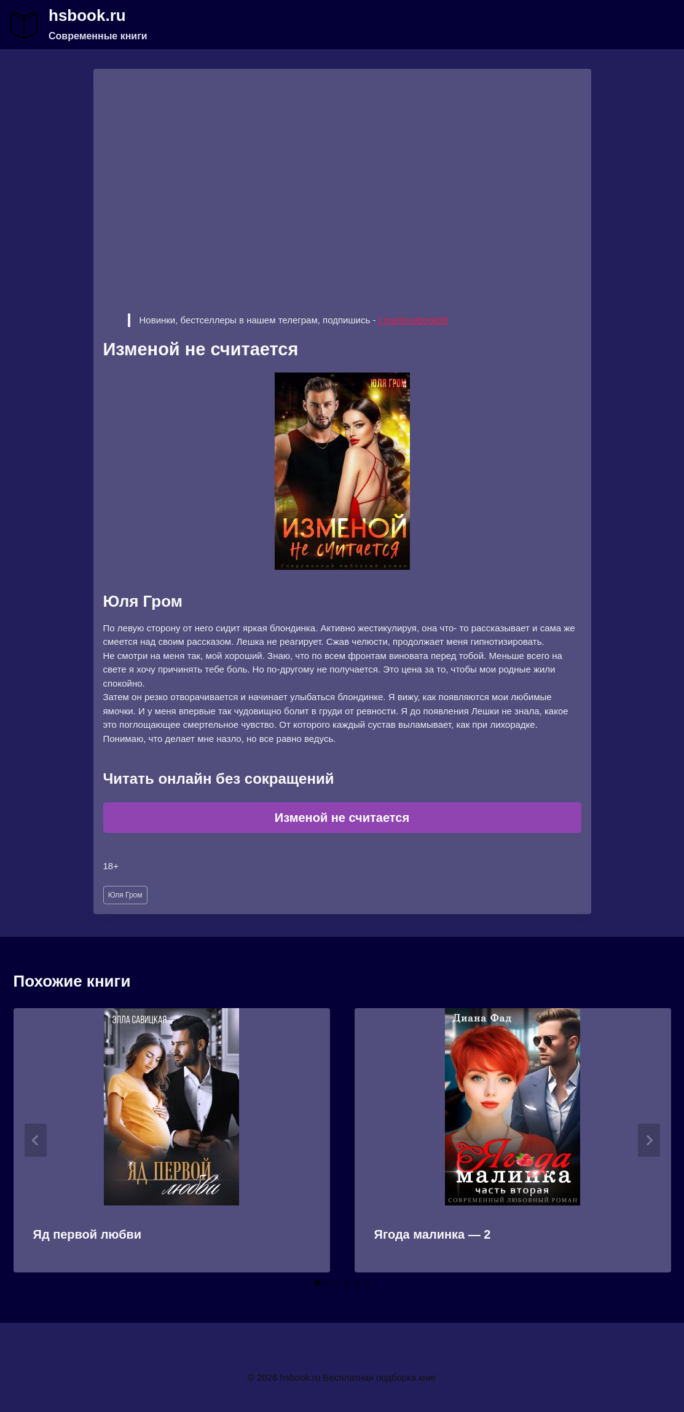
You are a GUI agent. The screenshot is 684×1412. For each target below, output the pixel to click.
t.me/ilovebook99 (413, 320)
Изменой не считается (342, 817)
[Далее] (649, 1140)
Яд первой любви (87, 1234)
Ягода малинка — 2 (432, 1234)
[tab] (318, 1283)
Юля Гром (125, 895)
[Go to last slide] (36, 1140)
